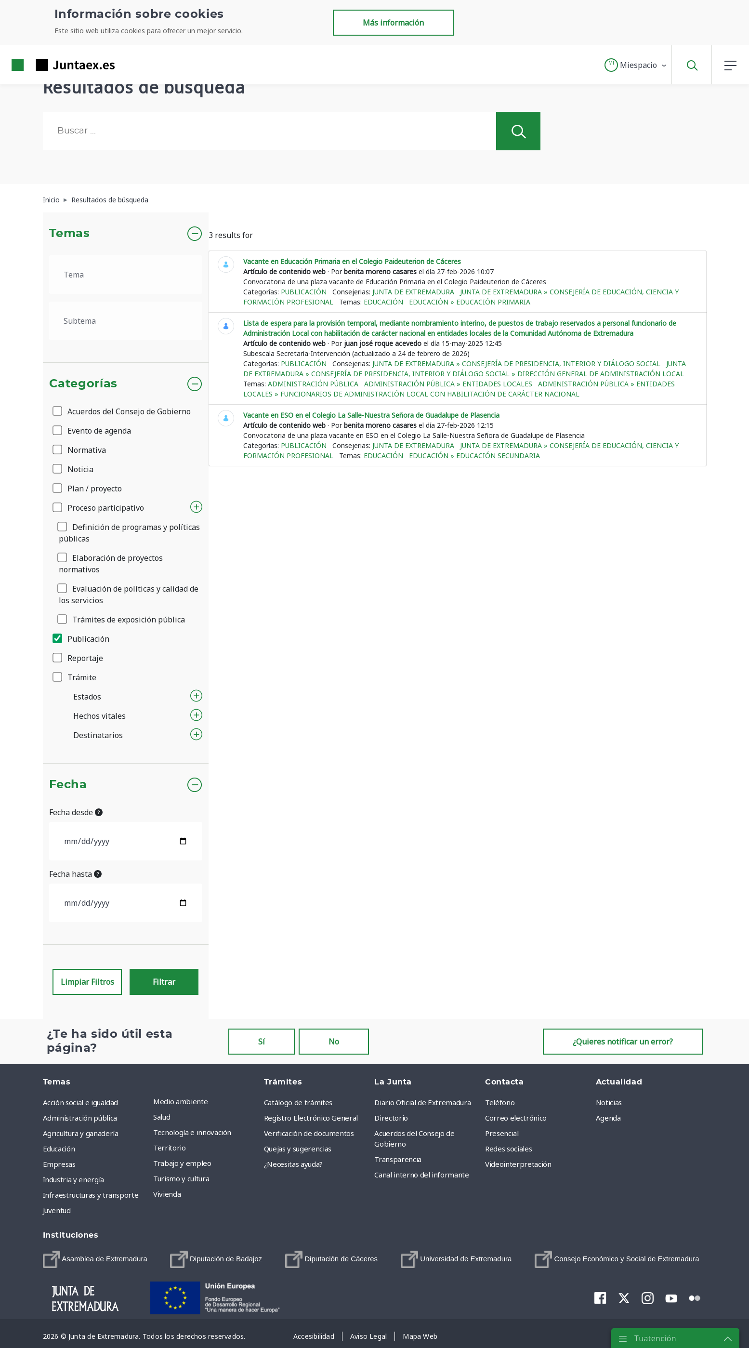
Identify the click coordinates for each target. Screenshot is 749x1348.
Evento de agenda (92, 430)
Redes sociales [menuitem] (508, 1148)
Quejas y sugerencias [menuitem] (297, 1148)
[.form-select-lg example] (126, 274)
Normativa (80, 450)
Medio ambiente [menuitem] (180, 1101)
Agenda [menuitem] (608, 1118)
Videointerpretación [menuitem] (518, 1164)
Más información (393, 22)
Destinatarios (98, 735)
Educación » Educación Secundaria (474, 455)
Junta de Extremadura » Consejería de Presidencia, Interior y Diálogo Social (516, 363)
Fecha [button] (68, 785)
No (334, 1041)
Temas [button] (69, 233)
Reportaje (78, 658)
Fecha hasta (75, 874)
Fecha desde (76, 812)
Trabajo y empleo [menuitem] (182, 1163)
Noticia (73, 469)
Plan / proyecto (88, 488)
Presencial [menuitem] (502, 1133)
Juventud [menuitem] (57, 1210)
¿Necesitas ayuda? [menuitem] (293, 1164)
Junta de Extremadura (413, 291)
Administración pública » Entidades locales (448, 383)
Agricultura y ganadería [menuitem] (80, 1133)
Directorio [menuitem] (391, 1118)
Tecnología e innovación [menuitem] (192, 1132)
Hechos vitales (99, 716)
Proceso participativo (99, 507)
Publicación (81, 639)
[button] (636, 65)
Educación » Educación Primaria (469, 301)
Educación (383, 301)
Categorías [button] (83, 384)
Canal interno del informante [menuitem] (421, 1174)
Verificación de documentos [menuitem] (309, 1133)
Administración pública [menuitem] (80, 1118)
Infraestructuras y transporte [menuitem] (91, 1195)
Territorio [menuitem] (169, 1147)
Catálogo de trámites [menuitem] (298, 1102)
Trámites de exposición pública (122, 619)
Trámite (75, 677)
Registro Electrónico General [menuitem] (311, 1118)
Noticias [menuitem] (609, 1102)
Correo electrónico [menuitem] (516, 1118)
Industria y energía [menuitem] (73, 1179)
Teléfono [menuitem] (499, 1102)
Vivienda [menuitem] (167, 1194)
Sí (261, 1041)
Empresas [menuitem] (59, 1164)
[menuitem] (95, 1259)
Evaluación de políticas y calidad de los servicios (128, 594)
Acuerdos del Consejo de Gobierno (122, 411)
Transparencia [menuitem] (397, 1159)
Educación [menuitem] (59, 1148)
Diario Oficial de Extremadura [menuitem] (422, 1102)
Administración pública (313, 383)
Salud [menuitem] (161, 1117)
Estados (87, 696)
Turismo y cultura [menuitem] (181, 1178)
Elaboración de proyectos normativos (111, 564)
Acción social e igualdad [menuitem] (80, 1102)
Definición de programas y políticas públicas (129, 533)
